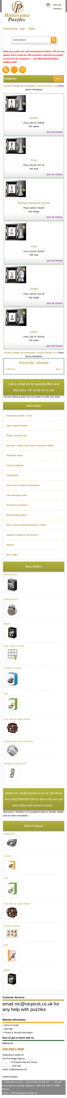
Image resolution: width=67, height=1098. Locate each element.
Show (58, 78)
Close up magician (15, 465)
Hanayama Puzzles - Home (19, 415)
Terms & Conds (10, 28)
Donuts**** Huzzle (12, 668)
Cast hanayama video (16, 495)
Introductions (12, 475)
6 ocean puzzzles (12, 926)
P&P (6, 945)
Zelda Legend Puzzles (16, 425)
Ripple (7, 624)
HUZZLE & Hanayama (16, 505)
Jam (6, 693)
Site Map (8, 1029)
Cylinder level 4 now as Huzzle (18, 741)
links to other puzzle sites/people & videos (26, 525)
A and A (7, 856)
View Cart (57, 5)
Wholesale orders (14, 455)
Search (31, 28)
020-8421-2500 (13, 1049)
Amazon (10, 545)
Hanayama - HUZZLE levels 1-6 (40, 86)
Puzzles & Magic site (14, 86)
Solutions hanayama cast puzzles (22, 535)
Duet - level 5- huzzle (14, 646)
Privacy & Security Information (18, 1032)
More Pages (12, 555)
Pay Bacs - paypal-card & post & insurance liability (30, 445)
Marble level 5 (10, 574)
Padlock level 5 (11, 599)
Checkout (57, 8)
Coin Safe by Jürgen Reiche (17, 719)
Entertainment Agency (16, 515)
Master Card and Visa (16, 435)
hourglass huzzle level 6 (15, 763)
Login (22, 28)
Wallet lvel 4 (9, 834)
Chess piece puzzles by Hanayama (23, 485)
